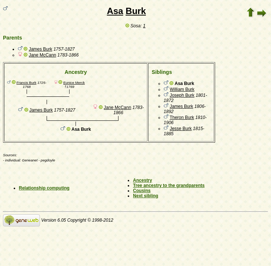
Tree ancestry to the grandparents (168, 185)
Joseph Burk (182, 95)
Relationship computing (44, 188)
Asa (115, 11)
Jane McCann (42, 55)
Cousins (141, 190)
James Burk (40, 49)
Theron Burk (182, 117)
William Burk (182, 89)
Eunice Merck (74, 83)
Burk (136, 11)
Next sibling (145, 195)
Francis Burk (26, 83)
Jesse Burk (180, 128)
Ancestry (142, 180)
